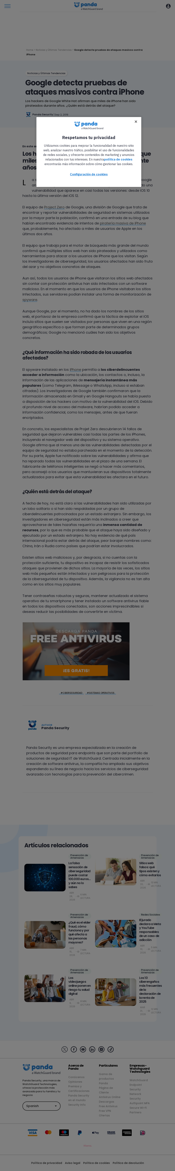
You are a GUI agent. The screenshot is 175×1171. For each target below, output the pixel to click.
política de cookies (118, 159)
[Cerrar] (136, 121)
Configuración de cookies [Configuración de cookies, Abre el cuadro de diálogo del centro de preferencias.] (89, 174)
